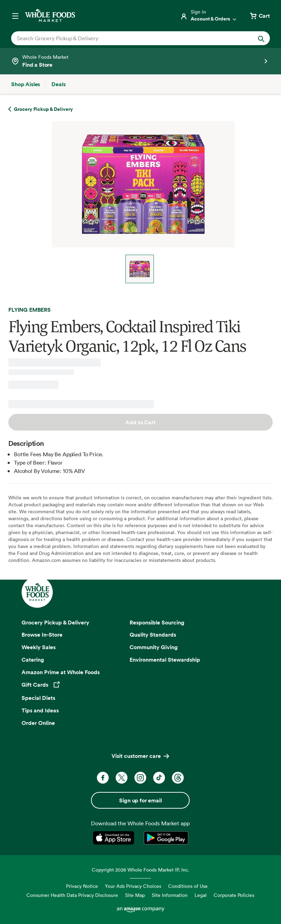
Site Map (135, 895)
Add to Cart (140, 422)
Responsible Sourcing (157, 622)
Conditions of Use (188, 886)
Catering (33, 659)
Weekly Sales (39, 647)
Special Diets (38, 698)
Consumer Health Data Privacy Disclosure (72, 895)
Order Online (38, 723)
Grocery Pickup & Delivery (55, 622)
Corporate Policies (234, 895)
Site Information (170, 895)
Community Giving (154, 647)
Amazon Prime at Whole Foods (61, 672)
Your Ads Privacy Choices (133, 886)
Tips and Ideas (40, 710)
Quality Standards (153, 634)
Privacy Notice (82, 886)
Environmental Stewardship (165, 659)
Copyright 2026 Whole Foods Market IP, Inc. (140, 869)
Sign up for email (140, 800)
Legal (201, 895)
